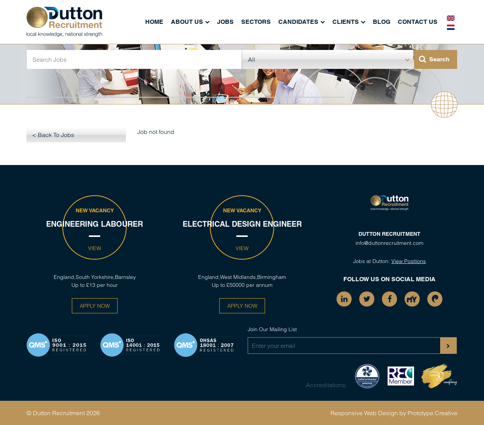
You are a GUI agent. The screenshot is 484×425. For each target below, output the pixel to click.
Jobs (225, 21)
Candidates (298, 21)
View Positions (408, 261)
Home (154, 21)
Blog (381, 21)
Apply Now (95, 305)
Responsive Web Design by (368, 413)
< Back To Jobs (53, 135)
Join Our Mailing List (272, 329)
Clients (345, 21)
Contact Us (417, 21)
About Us (187, 21)
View (94, 248)
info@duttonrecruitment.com (389, 243)
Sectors (256, 21)
